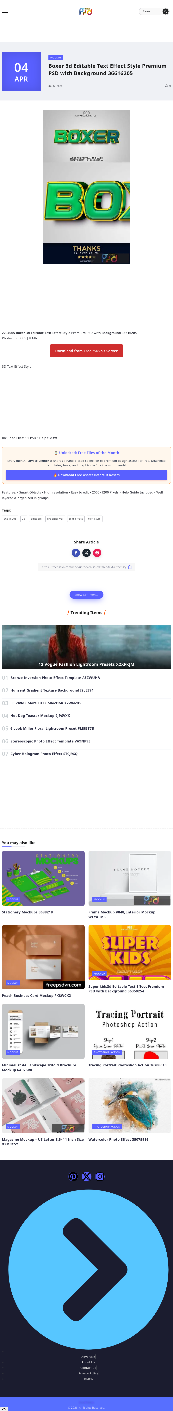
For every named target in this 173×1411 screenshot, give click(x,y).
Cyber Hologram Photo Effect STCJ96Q (44, 753)
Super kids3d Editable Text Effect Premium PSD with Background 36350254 (126, 989)
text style (94, 518)
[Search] (154, 11)
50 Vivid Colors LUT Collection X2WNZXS (45, 703)
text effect (76, 518)
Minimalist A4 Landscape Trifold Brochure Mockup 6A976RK (39, 1067)
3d (23, 518)
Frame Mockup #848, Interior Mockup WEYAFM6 (122, 914)
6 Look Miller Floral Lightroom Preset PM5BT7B (52, 728)
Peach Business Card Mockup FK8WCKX (36, 995)
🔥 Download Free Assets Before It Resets (86, 475)
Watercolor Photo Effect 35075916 (119, 1139)
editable (36, 518)
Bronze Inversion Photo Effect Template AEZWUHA (55, 677)
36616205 (10, 518)
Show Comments (86, 594)
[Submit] (166, 11)
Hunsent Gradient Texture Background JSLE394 (52, 690)
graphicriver (55, 518)
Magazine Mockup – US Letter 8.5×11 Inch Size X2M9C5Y (43, 1142)
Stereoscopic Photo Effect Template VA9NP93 (50, 741)
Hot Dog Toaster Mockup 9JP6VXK (40, 715)
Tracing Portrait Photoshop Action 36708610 (128, 1065)
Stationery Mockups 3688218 (27, 912)
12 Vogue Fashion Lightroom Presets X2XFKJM (86, 664)
